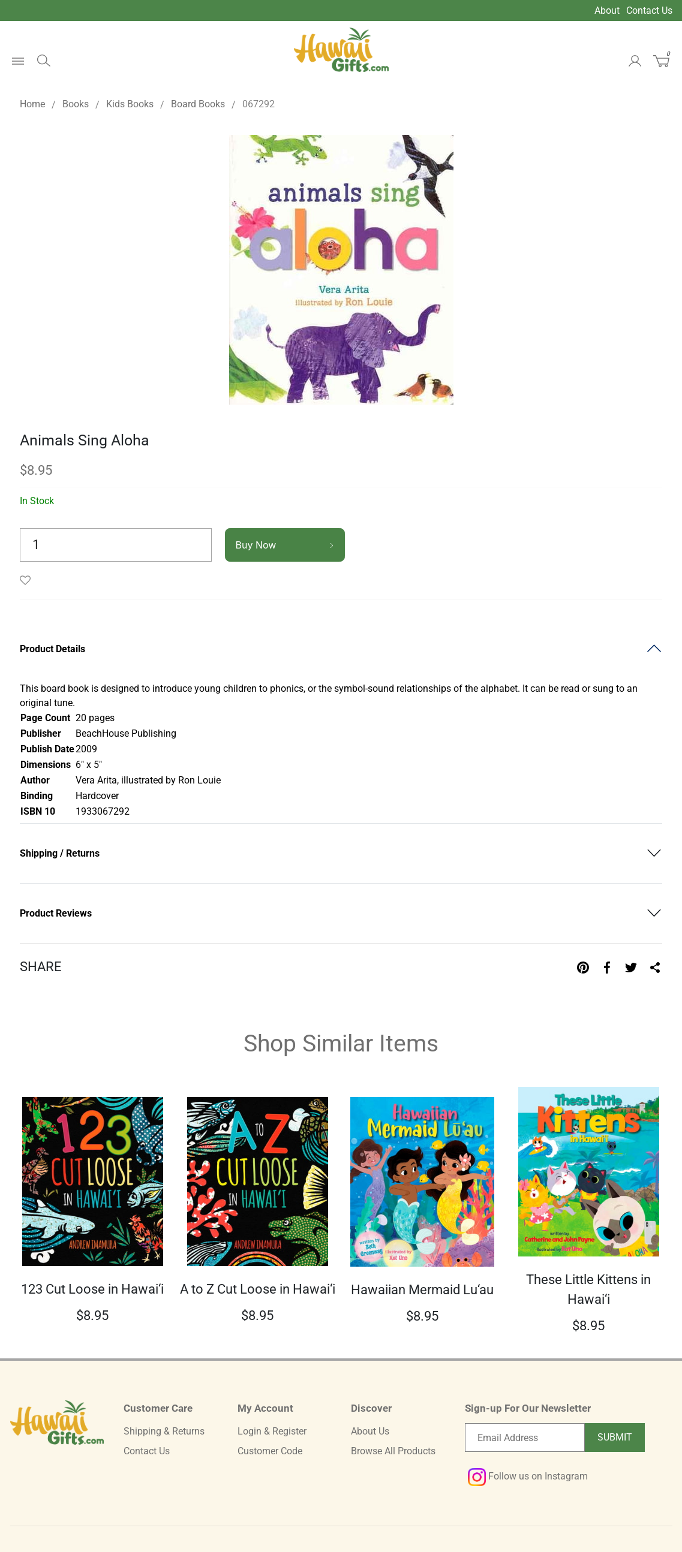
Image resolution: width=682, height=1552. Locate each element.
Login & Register (272, 1431)
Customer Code (270, 1451)
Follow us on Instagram (528, 1476)
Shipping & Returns (164, 1431)
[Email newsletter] (525, 1437)
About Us (370, 1431)
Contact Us (649, 10)
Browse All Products (393, 1451)
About (607, 10)
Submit (614, 1437)
